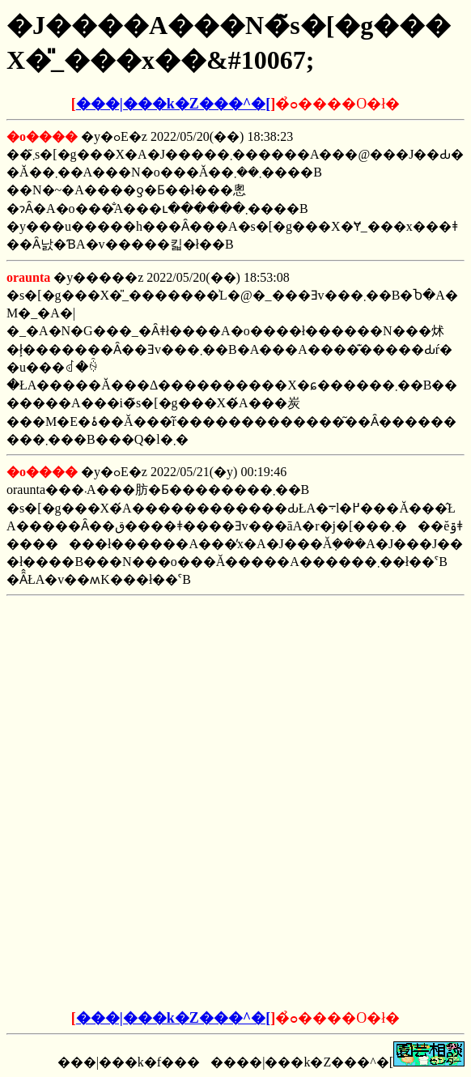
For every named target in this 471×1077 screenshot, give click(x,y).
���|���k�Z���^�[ (173, 104)
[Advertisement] (235, 703)
